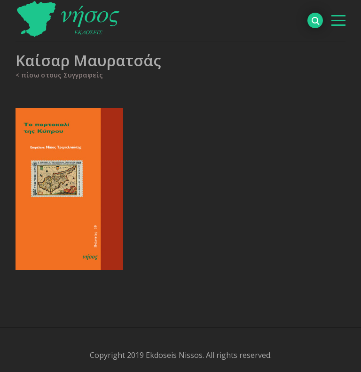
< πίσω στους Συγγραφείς (59, 74)
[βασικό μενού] (338, 20)
